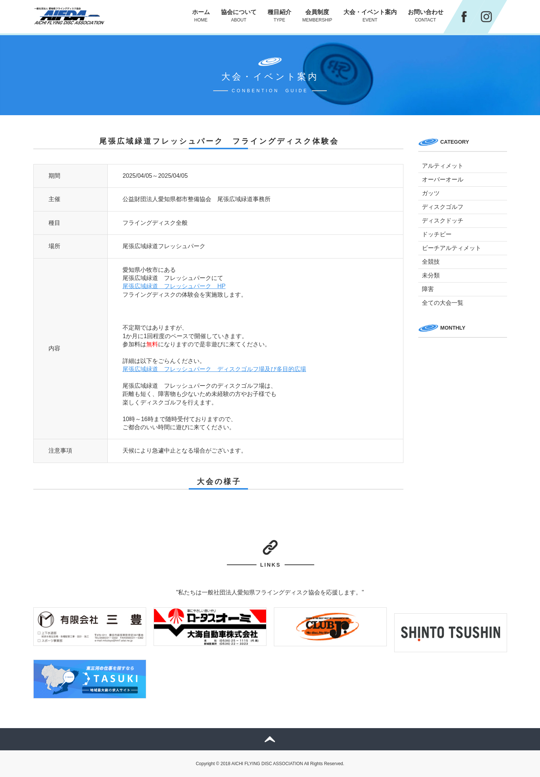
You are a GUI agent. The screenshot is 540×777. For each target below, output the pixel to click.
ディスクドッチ (442, 220)
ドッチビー (437, 234)
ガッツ (431, 193)
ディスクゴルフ (442, 207)
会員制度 (317, 16)
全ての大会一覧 (442, 303)
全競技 (431, 262)
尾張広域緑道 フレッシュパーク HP (174, 286)
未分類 (431, 275)
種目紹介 (279, 16)
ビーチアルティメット (451, 248)
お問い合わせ (425, 16)
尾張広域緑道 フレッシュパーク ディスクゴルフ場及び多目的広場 (214, 369)
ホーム (201, 16)
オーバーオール (442, 179)
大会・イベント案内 (370, 16)
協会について (238, 16)
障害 (428, 289)
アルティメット (442, 166)
